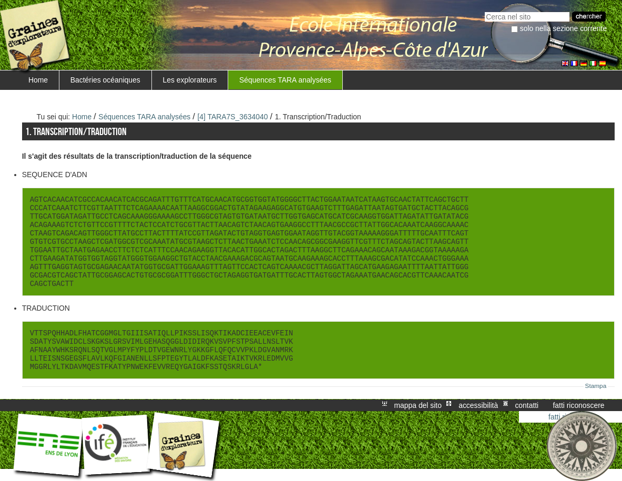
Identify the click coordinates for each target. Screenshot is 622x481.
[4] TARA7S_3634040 (232, 116)
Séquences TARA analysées (285, 80)
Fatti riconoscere (578, 405)
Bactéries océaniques (105, 80)
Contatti (526, 405)
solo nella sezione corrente (563, 28)
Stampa (596, 386)
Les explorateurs (190, 80)
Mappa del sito (418, 405)
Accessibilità (478, 405)
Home (38, 80)
